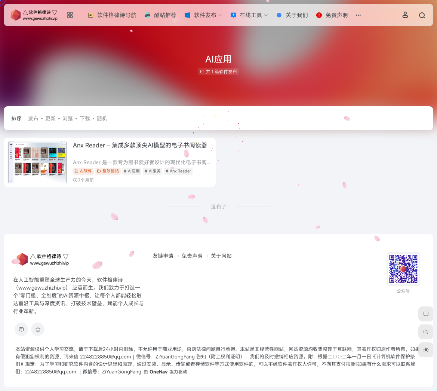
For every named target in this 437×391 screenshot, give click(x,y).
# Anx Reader (178, 171)
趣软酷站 (108, 171)
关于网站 (221, 255)
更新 (50, 118)
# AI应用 (132, 171)
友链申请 (163, 255)
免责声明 (192, 255)
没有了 (219, 206)
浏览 (67, 118)
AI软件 (83, 171)
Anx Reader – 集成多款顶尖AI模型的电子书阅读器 (140, 145)
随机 (102, 118)
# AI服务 (153, 171)
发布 (33, 118)
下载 (85, 118)
